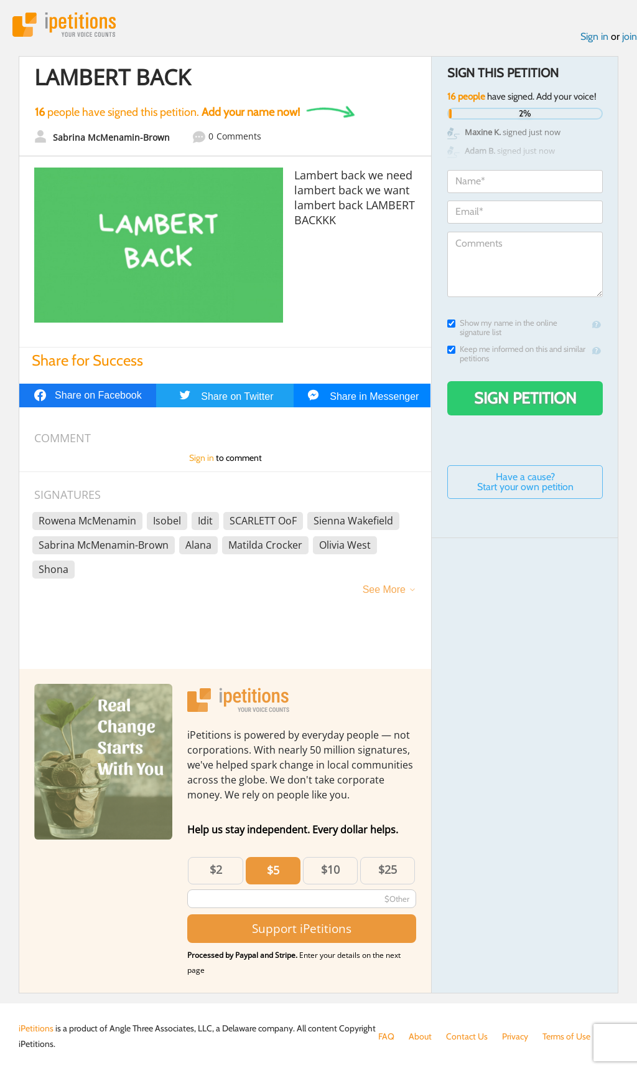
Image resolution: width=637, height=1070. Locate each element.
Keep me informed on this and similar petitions (516, 353)
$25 (387, 869)
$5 (273, 870)
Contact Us (467, 1036)
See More (384, 589)
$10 (330, 869)
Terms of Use (566, 1036)
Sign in (594, 36)
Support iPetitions (301, 928)
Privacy (515, 1036)
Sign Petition (525, 398)
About (420, 1036)
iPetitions (64, 24)
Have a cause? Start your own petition (525, 482)
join (629, 36)
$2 (216, 869)
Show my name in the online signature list (502, 327)
